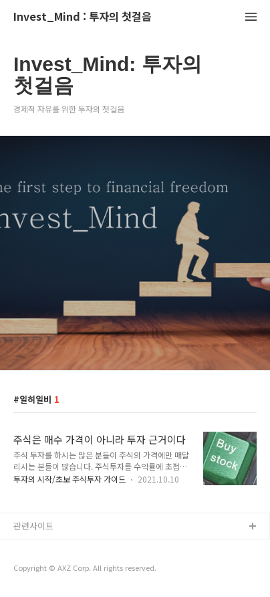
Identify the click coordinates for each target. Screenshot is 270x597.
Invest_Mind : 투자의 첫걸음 (82, 17)
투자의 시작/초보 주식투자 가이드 (69, 479)
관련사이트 (33, 525)
